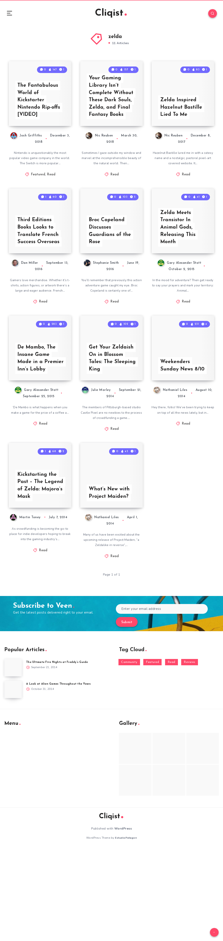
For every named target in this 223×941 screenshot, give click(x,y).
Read (51, 198)
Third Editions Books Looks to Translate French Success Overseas (38, 276)
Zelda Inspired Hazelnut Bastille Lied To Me (181, 130)
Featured (38, 198)
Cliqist (111, 14)
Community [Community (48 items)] (129, 754)
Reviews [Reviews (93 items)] (189, 754)
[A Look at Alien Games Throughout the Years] (13, 781)
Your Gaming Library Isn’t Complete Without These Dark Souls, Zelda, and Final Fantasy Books (112, 119)
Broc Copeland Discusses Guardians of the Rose (110, 276)
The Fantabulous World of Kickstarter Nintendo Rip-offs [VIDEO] (39, 123)
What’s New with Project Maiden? (110, 584)
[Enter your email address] (162, 701)
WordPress (123, 920)
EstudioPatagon (126, 929)
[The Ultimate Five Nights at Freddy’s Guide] (13, 759)
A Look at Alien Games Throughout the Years (59, 776)
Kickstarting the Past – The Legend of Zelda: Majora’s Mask (40, 576)
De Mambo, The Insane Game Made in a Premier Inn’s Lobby (40, 426)
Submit (126, 714)
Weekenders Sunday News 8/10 (177, 430)
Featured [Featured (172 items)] (152, 754)
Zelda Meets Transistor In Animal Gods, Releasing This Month (178, 272)
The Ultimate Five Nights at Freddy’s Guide (58, 754)
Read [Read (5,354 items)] (171, 754)
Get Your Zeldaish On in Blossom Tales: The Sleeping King (111, 426)
